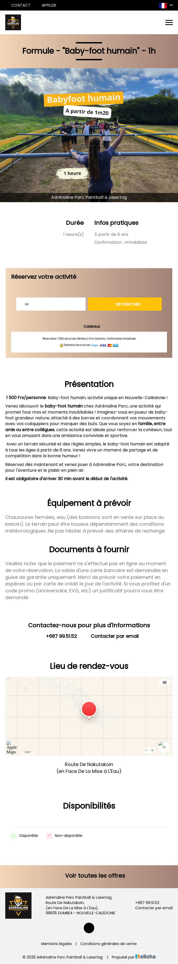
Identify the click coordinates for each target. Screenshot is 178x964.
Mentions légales (56, 943)
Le (27, 303)
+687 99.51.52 (144, 902)
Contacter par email (151, 908)
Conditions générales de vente (108, 943)
